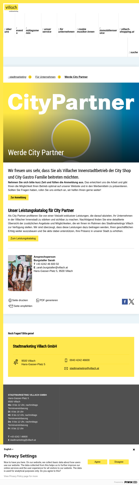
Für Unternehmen (66, 30)
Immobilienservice (108, 31)
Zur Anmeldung (18, 197)
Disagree (119, 462)
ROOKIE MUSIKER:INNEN (85, 30)
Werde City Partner (76, 77)
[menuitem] (9, 25)
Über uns (8, 30)
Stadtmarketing (17, 77)
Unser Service (46, 30)
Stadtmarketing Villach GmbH (35, 346)
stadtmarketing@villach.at (84, 368)
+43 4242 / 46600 (18, 436)
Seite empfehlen (20, 306)
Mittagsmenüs (32, 31)
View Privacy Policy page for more (21, 476)
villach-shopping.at (127, 30)
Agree (97, 462)
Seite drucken (18, 300)
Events (19, 31)
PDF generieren (47, 300)
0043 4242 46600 (80, 360)
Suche (134, 52)
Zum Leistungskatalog (23, 238)
